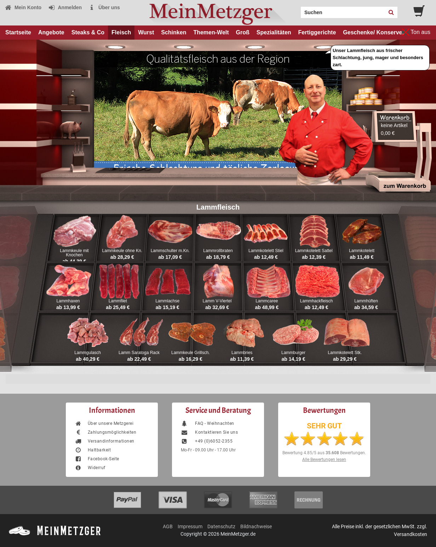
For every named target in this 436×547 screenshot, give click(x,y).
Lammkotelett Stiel (265, 250)
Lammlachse (167, 300)
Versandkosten (410, 534)
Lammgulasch (87, 352)
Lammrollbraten (218, 250)
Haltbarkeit (93, 450)
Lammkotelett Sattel (314, 250)
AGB (168, 526)
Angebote (51, 32)
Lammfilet (118, 300)
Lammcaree (267, 300)
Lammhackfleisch (316, 300)
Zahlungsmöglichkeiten (105, 432)
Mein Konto (23, 7)
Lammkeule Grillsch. (190, 352)
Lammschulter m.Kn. (170, 250)
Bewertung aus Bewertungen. (324, 452)
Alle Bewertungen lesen (324, 459)
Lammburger (293, 352)
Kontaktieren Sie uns (209, 432)
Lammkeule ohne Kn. (122, 250)
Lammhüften (366, 300)
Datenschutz (221, 526)
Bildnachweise (256, 526)
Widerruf (90, 467)
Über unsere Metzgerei (104, 423)
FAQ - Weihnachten (207, 423)
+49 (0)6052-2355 (207, 441)
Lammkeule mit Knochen (74, 252)
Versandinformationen (104, 441)
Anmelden (65, 7)
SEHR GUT (324, 426)
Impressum (190, 526)
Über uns (104, 7)
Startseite (18, 32)
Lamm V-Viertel (217, 300)
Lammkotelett (361, 250)
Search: (296, 10)
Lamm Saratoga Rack (139, 352)
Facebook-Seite (97, 458)
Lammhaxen (68, 300)
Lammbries (241, 352)
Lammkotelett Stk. (345, 352)
